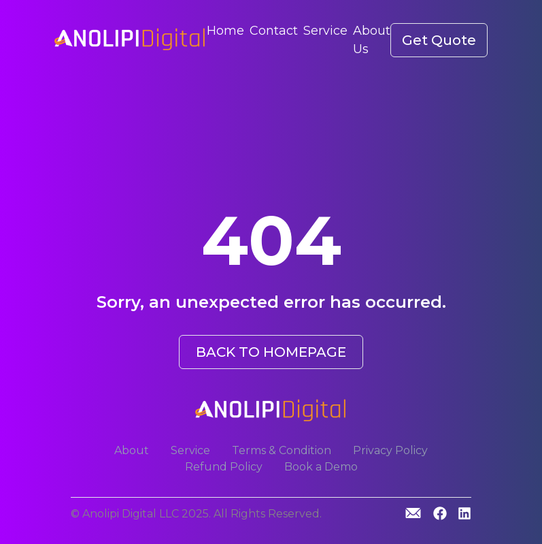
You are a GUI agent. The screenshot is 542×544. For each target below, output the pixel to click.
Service (325, 30)
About (131, 450)
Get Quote (439, 40)
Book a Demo (321, 466)
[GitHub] (413, 513)
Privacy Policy (390, 450)
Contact (274, 30)
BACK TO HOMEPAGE (271, 352)
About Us (371, 40)
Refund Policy (223, 466)
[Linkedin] (464, 514)
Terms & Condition (281, 450)
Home (225, 30)
